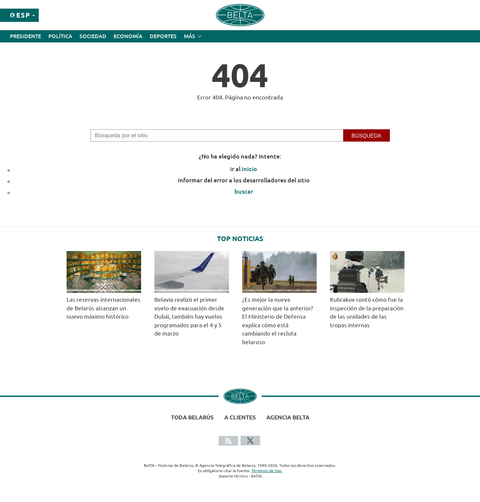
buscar (244, 191)
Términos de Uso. (266, 471)
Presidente (25, 36)
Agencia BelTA (287, 417)
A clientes (240, 417)
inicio (249, 168)
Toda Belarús (192, 417)
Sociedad (93, 36)
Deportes (163, 36)
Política (60, 36)
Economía (128, 36)
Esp (23, 15)
